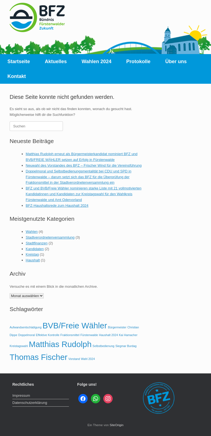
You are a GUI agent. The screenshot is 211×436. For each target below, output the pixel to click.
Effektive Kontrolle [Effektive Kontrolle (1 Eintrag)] (48, 335)
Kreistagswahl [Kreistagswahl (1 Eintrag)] (19, 346)
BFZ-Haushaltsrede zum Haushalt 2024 (57, 205)
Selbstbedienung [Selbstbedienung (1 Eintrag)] (103, 346)
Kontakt (16, 76)
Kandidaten (35, 249)
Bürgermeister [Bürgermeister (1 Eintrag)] (117, 327)
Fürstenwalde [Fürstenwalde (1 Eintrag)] (89, 335)
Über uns (176, 61)
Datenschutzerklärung (29, 403)
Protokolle (138, 61)
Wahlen (32, 232)
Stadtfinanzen (37, 243)
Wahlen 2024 (96, 61)
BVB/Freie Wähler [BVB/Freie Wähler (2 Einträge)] (75, 325)
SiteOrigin (117, 425)
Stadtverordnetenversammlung (50, 237)
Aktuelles (56, 61)
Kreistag (32, 254)
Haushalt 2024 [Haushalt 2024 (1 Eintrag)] (108, 335)
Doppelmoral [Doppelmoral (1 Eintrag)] (26, 335)
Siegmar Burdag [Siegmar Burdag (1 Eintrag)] (126, 346)
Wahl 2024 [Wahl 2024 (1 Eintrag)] (88, 358)
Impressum (21, 395)
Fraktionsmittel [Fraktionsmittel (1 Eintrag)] (69, 335)
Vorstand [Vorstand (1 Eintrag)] (74, 358)
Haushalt (33, 260)
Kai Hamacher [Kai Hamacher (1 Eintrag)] (128, 335)
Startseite (18, 61)
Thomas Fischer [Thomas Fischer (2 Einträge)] (38, 357)
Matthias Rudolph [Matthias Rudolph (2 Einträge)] (60, 344)
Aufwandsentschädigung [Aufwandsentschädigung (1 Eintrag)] (25, 327)
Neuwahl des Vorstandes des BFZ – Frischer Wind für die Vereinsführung (84, 165)
